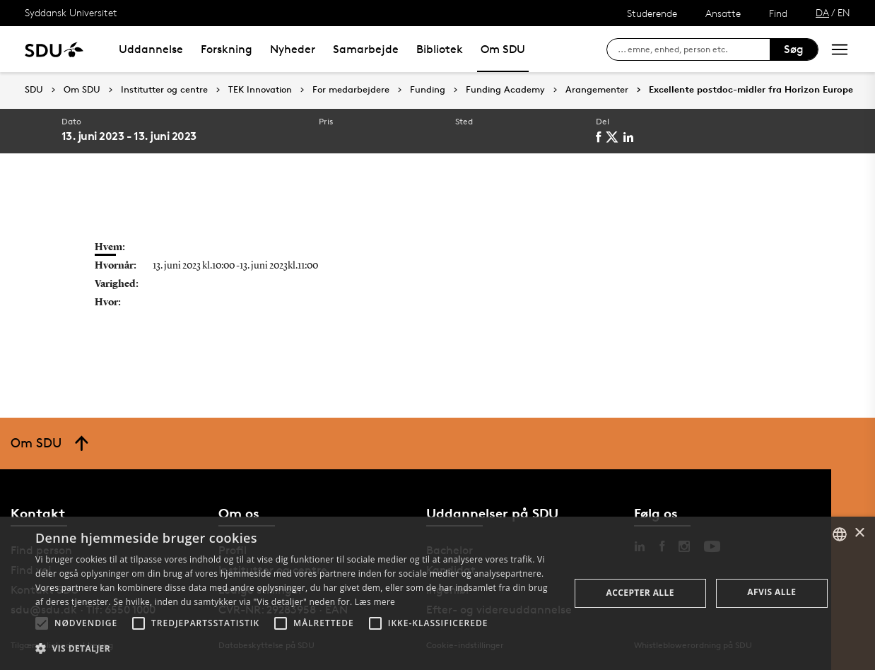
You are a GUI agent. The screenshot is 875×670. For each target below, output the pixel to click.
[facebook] (601, 137)
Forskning (226, 49)
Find (778, 13)
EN (844, 12)
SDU (34, 89)
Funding (427, 90)
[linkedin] (631, 137)
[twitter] (614, 137)
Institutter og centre (164, 90)
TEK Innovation (260, 90)
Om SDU (503, 49)
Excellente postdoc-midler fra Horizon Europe (751, 90)
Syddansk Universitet (71, 12)
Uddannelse (151, 49)
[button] (42, 623)
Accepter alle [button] (640, 593)
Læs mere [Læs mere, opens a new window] (375, 602)
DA (822, 12)
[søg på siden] (694, 49)
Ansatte (723, 13)
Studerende (652, 13)
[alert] (437, 593)
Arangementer (596, 90)
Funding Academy (505, 90)
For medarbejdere (350, 90)
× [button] (859, 533)
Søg (794, 49)
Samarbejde (366, 49)
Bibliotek (439, 49)
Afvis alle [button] (771, 592)
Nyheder (292, 49)
